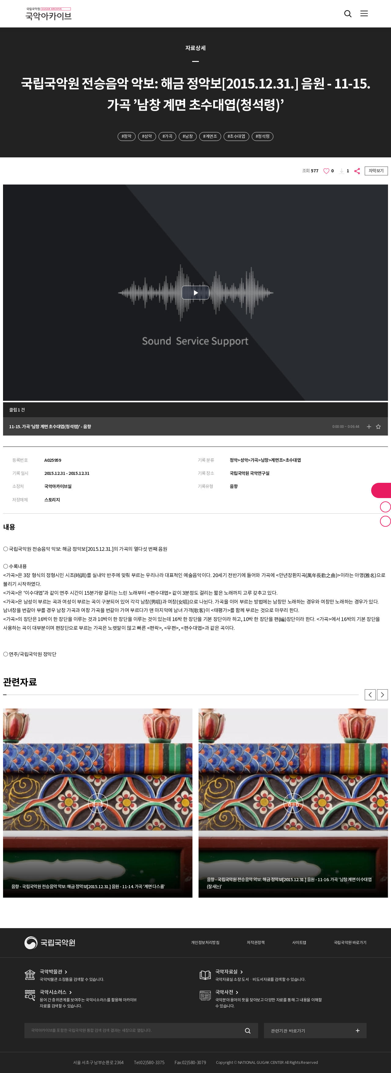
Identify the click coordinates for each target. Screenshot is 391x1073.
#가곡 (168, 136)
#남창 (188, 136)
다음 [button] (382, 694)
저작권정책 (256, 942)
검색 (247, 1030)
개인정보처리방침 (205, 942)
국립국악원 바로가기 (350, 942)
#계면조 (210, 136)
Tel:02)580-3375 (149, 1062)
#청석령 (262, 136)
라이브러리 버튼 (381, 490)
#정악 (127, 136)
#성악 (147, 136)
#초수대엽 (236, 136)
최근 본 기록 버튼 (385, 521)
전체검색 (348, 13)
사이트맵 (299, 942)
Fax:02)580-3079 (190, 1062)
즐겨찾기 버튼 (385, 506)
